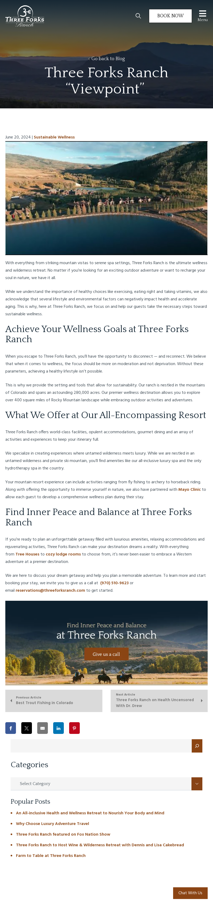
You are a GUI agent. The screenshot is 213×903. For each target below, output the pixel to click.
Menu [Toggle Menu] (202, 16)
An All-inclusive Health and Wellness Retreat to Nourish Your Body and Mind (90, 813)
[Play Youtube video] (106, 198)
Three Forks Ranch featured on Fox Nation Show (63, 834)
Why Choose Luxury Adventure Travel (52, 823)
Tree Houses (27, 554)
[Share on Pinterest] (74, 728)
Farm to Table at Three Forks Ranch (51, 855)
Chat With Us (190, 893)
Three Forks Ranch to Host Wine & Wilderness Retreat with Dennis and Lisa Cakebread (100, 845)
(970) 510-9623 (114, 583)
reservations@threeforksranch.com (50, 590)
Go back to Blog (106, 59)
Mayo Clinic (189, 489)
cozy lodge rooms (63, 554)
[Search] (197, 746)
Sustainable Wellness (54, 137)
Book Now (170, 16)
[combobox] (106, 783)
